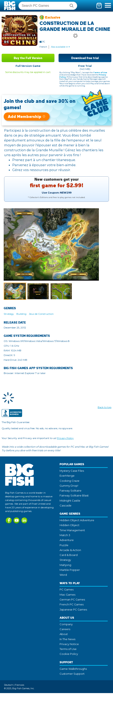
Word (63, 574)
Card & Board (69, 555)
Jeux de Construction (41, 313)
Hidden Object (69, 525)
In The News (67, 639)
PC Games (66, 589)
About (64, 634)
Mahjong (65, 565)
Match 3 (65, 535)
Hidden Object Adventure (77, 520)
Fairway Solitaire (70, 490)
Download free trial (85, 58)
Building (21, 313)
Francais (19, 684)
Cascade (65, 505)
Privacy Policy (65, 438)
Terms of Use (100, 72)
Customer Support (72, 673)
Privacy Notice (69, 644)
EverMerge (67, 475)
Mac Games (67, 594)
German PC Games (72, 599)
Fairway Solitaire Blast (74, 495)
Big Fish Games (10, 5)
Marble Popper (70, 569)
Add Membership (26, 116)
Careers (65, 629)
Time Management (72, 530)
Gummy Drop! (69, 485)
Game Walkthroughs (73, 668)
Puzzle (64, 545)
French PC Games (72, 604)
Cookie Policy (69, 653)
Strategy (9, 313)
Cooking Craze (69, 480)
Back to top (104, 407)
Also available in (60, 47)
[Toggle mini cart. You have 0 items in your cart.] (99, 5)
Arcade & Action (70, 550)
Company (66, 624)
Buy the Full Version (28, 58)
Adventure (67, 540)
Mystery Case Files (72, 470)
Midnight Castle (70, 500)
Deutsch (8, 684)
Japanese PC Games (73, 609)
